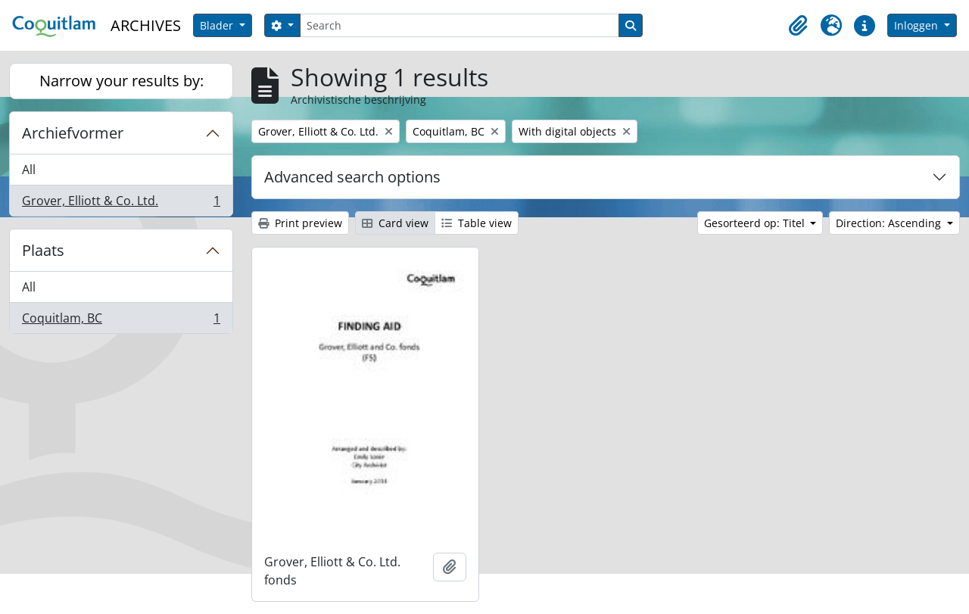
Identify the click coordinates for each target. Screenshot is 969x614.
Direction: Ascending (890, 223)
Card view (395, 223)
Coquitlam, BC (120, 321)
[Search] (459, 25)
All (29, 169)
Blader (218, 25)
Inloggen (917, 25)
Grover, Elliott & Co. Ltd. (120, 204)
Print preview (300, 223)
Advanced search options (352, 177)
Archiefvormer (72, 133)
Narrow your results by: (121, 80)
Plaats (43, 250)
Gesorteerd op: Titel (756, 223)
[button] (798, 25)
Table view (476, 223)
